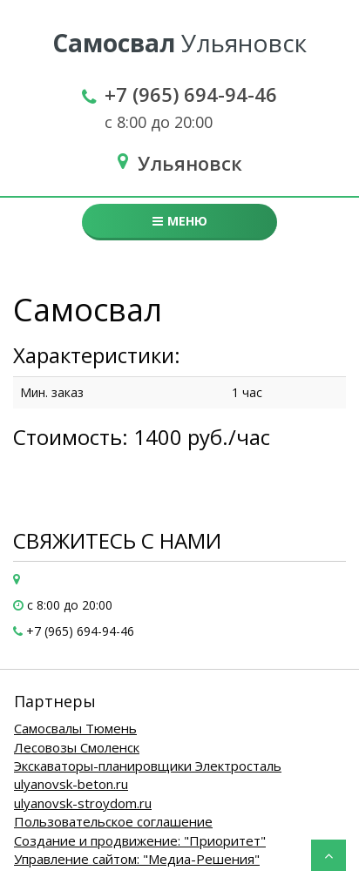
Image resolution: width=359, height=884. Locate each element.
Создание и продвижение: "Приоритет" (140, 840)
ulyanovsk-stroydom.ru (83, 803)
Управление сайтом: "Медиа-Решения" (137, 858)
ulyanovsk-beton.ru (71, 784)
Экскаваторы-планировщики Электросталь (147, 765)
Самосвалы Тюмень (75, 728)
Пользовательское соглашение (113, 821)
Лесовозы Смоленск (76, 747)
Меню (179, 221)
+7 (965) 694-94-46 (191, 94)
